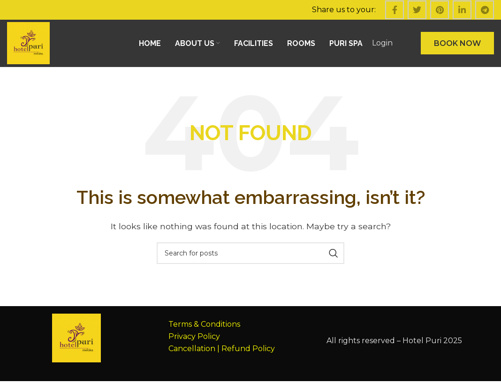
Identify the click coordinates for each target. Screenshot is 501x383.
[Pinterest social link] (439, 9)
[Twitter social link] (417, 9)
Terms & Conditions (204, 326)
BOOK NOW (457, 43)
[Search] (250, 255)
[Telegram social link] (484, 9)
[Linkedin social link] (462, 9)
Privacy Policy (194, 337)
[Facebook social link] (394, 9)
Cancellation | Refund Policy (221, 349)
